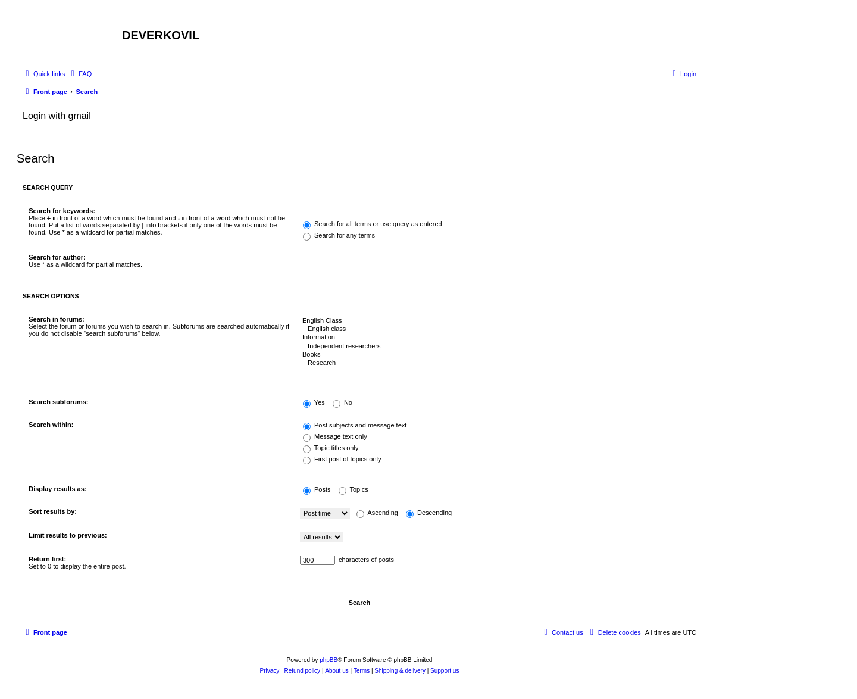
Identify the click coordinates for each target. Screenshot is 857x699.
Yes (314, 402)
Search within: (51, 424)
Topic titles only (330, 447)
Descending (429, 512)
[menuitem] (80, 74)
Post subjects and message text (354, 425)
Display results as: (57, 488)
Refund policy (302, 670)
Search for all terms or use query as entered (372, 223)
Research (495, 363)
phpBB (328, 660)
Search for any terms (339, 235)
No (342, 402)
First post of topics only (342, 459)
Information (495, 337)
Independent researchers (495, 346)
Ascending (377, 512)
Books (495, 355)
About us (336, 670)
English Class (495, 321)
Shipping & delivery (400, 670)
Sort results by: (53, 511)
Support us (444, 670)
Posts (317, 489)
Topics (353, 489)
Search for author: (57, 257)
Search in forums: (57, 319)
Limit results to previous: (68, 535)
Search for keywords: (62, 210)
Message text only (335, 436)
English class (495, 329)
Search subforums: (58, 401)
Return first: (47, 559)
